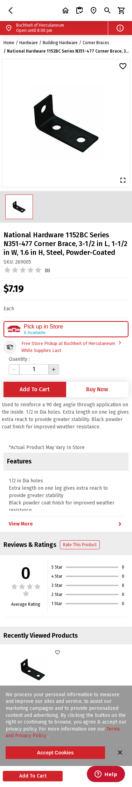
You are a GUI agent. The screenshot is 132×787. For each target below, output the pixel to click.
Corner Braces (96, 42)
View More (66, 524)
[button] (120, 28)
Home (9, 42)
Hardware (28, 42)
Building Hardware (60, 42)
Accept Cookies (55, 752)
